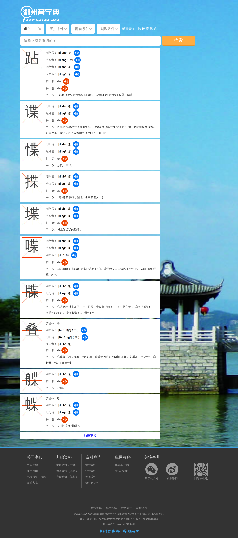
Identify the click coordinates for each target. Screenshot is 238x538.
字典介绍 (32, 465)
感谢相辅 (111, 508)
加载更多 (90, 435)
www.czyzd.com (96, 513)
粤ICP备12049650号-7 (153, 513)
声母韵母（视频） (67, 476)
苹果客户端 (122, 465)
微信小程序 (122, 471)
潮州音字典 (111, 513)
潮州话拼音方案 (66, 465)
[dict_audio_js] (77, 53)
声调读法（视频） (67, 471)
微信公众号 (151, 478)
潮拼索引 (91, 465)
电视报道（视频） (38, 476)
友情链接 (141, 508)
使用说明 (32, 471)
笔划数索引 (92, 482)
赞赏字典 (96, 508)
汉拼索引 (91, 471)
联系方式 (32, 482)
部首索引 (91, 476)
